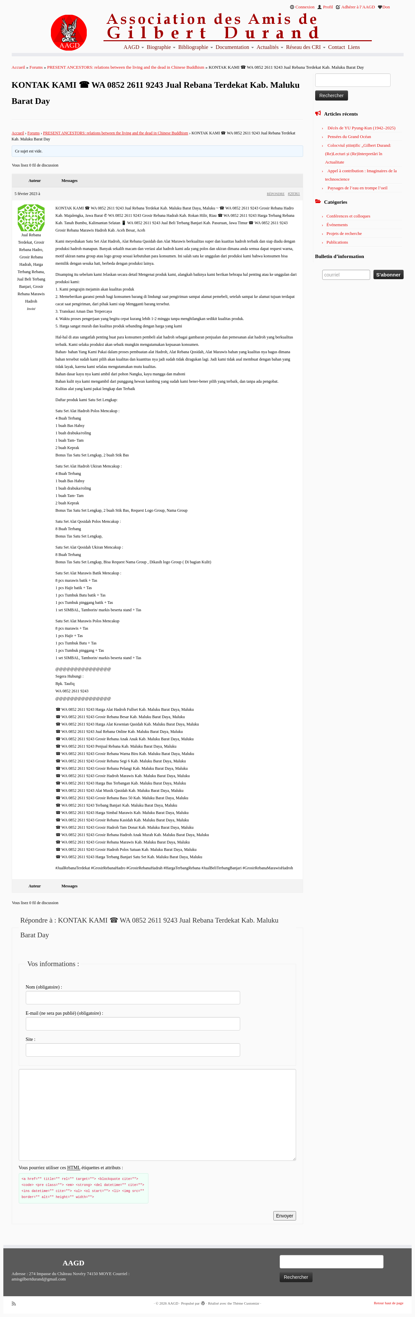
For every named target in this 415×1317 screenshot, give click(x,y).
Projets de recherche (344, 233)
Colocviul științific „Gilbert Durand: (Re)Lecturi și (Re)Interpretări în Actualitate (358, 154)
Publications (337, 242)
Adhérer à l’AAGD (355, 6)
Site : (31, 1039)
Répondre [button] (276, 194)
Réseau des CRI (306, 47)
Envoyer (284, 1215)
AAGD (134, 47)
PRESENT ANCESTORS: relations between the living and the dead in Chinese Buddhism (125, 67)
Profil (325, 6)
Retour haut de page (388, 1303)
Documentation (235, 47)
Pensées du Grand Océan (349, 136)
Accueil (18, 67)
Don (384, 6)
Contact (336, 47)
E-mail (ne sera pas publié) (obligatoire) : (64, 1013)
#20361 (294, 193)
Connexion (302, 6)
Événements (337, 224)
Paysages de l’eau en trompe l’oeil (358, 187)
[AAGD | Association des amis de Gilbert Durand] (57, 33)
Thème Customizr (246, 1303)
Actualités (270, 47)
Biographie (161, 47)
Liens (354, 47)
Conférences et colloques (348, 215)
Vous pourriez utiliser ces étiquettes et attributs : (71, 1168)
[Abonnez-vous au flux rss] (16, 1303)
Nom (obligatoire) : (44, 987)
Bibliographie (195, 47)
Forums (36, 67)
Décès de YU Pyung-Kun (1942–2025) (361, 127)
